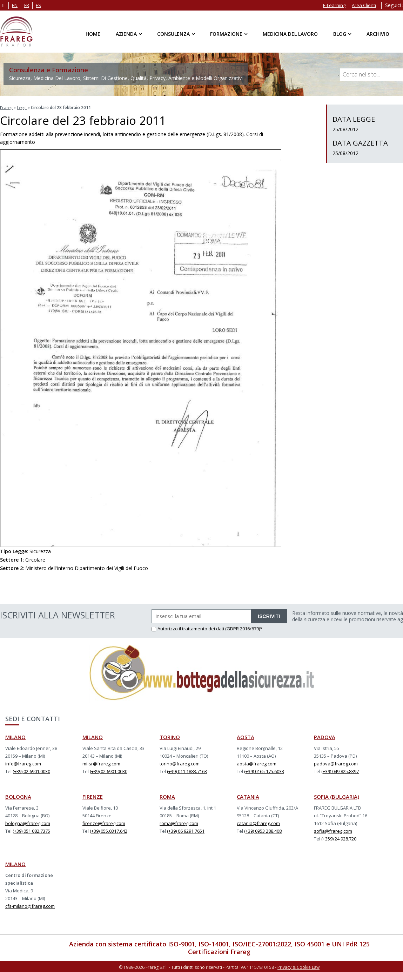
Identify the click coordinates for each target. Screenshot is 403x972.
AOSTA (245, 735)
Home (93, 34)
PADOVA (324, 735)
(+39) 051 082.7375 (31, 830)
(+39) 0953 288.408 (263, 830)
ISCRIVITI (269, 615)
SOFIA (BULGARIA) (336, 795)
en (15, 5)
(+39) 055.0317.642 (108, 830)
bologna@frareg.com (27, 822)
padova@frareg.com (336, 762)
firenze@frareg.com (103, 822)
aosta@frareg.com (256, 762)
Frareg (6, 107)
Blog (339, 34)
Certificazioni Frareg (219, 950)
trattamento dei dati (203, 627)
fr (26, 5)
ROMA (167, 795)
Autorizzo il (167, 627)
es (38, 5)
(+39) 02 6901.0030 (31, 770)
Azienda (126, 34)
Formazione (226, 34)
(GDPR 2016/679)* (243, 627)
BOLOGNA (18, 795)
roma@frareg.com (179, 822)
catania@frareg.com (258, 822)
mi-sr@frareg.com (101, 762)
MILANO (15, 735)
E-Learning (334, 5)
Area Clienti (364, 5)
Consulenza (173, 34)
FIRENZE (92, 795)
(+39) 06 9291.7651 (185, 830)
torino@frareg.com (180, 762)
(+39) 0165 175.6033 (264, 770)
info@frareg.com (23, 762)
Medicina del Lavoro (290, 34)
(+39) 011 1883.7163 (187, 770)
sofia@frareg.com (333, 830)
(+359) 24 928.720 (338, 837)
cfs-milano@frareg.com (30, 905)
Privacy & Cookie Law (298, 966)
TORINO (170, 735)
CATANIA (248, 795)
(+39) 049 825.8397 (340, 770)
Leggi (22, 107)
